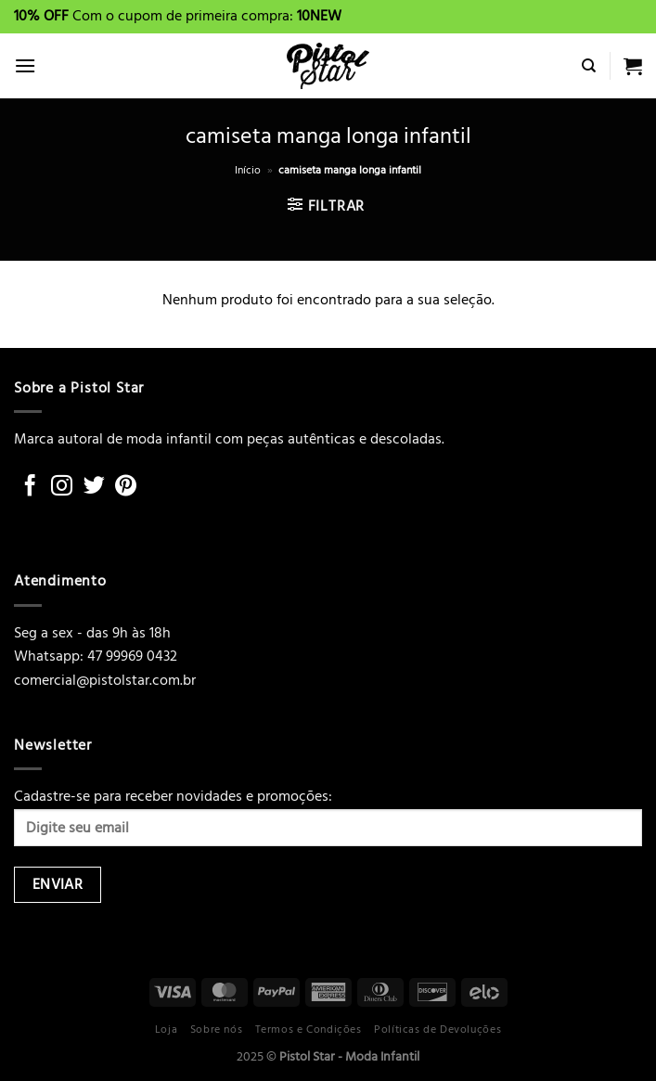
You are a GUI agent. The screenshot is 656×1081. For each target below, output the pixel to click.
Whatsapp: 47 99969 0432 (95, 656)
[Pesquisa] (589, 66)
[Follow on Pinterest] (125, 487)
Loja (166, 1029)
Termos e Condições (308, 1029)
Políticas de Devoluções (437, 1029)
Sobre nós (216, 1029)
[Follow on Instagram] (61, 487)
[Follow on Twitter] (94, 487)
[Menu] (25, 65)
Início (248, 170)
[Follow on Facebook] (30, 487)
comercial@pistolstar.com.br (105, 680)
